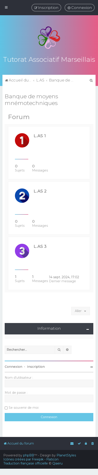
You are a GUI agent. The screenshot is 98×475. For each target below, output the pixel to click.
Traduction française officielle (25, 463)
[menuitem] (80, 7)
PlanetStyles (66, 455)
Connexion (13, 366)
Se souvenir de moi (24, 407)
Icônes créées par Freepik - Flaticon (31, 459)
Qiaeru (57, 463)
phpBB (28, 455)
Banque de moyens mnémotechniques (31, 99)
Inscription (36, 366)
